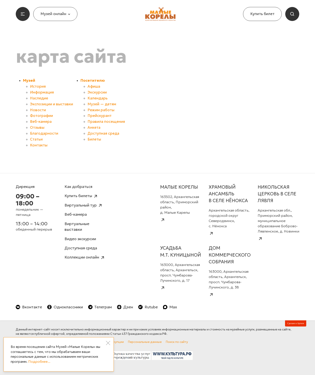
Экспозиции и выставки (51, 104)
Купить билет (262, 14)
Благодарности (44, 133)
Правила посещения (106, 121)
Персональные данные (145, 342)
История (38, 86)
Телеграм (100, 307)
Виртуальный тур (84, 205)
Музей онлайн (55, 14)
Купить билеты (81, 196)
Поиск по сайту (177, 342)
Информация (42, 92)
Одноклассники (65, 307)
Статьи (36, 139)
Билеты (94, 139)
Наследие (39, 98)
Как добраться (78, 186)
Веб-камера (41, 121)
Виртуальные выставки (77, 226)
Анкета (94, 127)
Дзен (125, 307)
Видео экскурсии (80, 238)
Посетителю (92, 80)
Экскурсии (97, 92)
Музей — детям (102, 104)
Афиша (94, 86)
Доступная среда (103, 133)
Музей (29, 80)
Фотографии (41, 115)
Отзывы (37, 127)
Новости (38, 110)
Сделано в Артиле (295, 323)
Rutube (148, 307)
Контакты (38, 145)
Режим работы (101, 110)
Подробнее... (39, 361)
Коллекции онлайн (85, 257)
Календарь (98, 98)
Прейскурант (100, 115)
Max (170, 307)
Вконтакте (29, 307)
